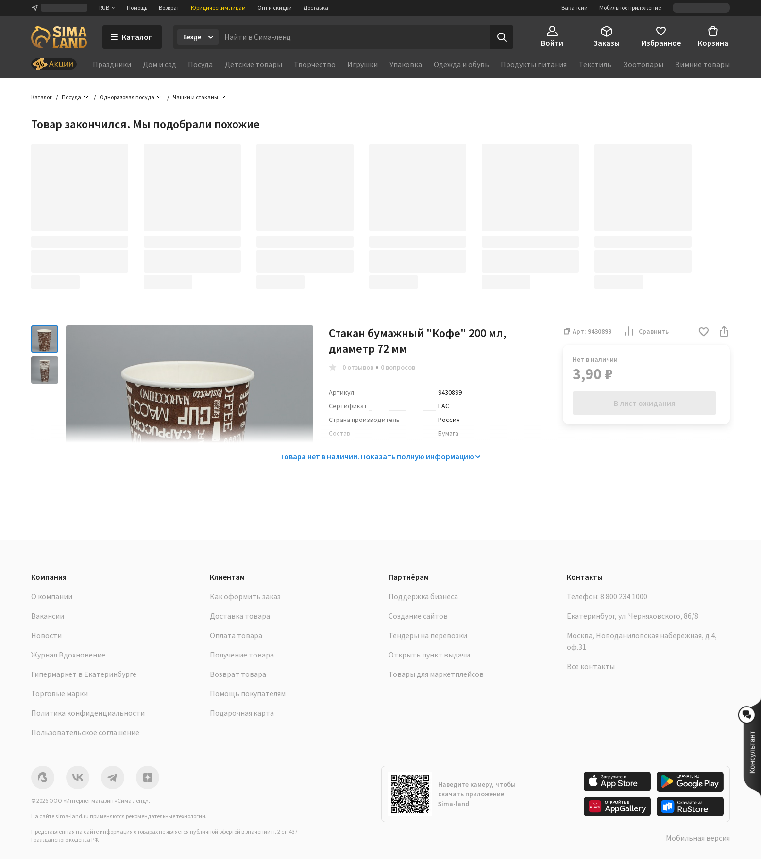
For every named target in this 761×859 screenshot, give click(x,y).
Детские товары (253, 64)
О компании (51, 596)
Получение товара (242, 654)
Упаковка (405, 64)
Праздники (112, 64)
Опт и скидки (274, 7)
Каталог (41, 97)
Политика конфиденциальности (88, 713)
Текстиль (595, 64)
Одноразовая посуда (127, 97)
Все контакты (591, 666)
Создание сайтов (418, 616)
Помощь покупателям (248, 693)
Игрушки (362, 64)
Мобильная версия (698, 837)
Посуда (200, 64)
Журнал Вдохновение (68, 654)
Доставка (316, 7)
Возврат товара (238, 674)
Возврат (169, 7)
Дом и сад (159, 64)
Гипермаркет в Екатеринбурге (83, 674)
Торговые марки (59, 693)
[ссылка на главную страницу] (59, 37)
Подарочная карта (242, 713)
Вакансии (574, 7)
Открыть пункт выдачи (429, 654)
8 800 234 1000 (623, 596)
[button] (703, 332)
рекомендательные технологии (165, 816)
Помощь (137, 7)
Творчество (315, 64)
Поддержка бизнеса (423, 596)
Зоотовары (643, 64)
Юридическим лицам (218, 7)
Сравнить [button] (646, 331)
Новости (46, 635)
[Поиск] (501, 37)
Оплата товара (236, 635)
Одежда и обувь (461, 64)
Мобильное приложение (630, 7)
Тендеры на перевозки (428, 635)
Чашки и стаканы (195, 97)
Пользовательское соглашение (85, 732)
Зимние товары (702, 64)
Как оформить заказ (245, 596)
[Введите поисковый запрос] (354, 37)
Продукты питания (534, 64)
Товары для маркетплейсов (436, 674)
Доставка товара (240, 616)
